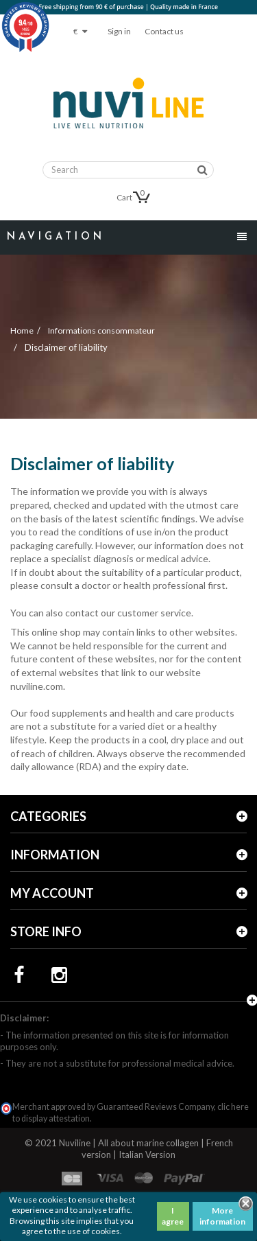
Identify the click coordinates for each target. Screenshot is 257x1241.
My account (52, 893)
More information (222, 1216)
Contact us (164, 31)
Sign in (119, 31)
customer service (154, 612)
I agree (173, 1216)
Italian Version (147, 1154)
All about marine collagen (148, 1142)
